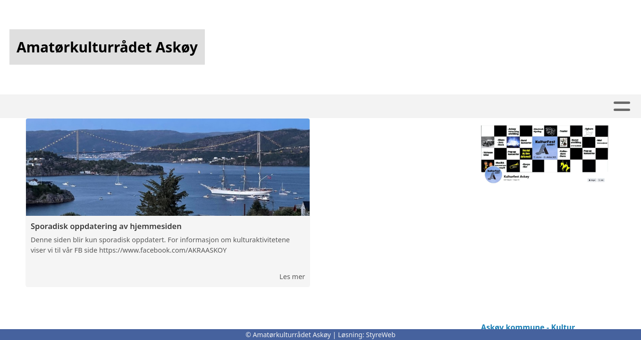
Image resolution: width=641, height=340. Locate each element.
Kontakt (382, 106)
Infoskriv (286, 106)
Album (333, 106)
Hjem (133, 106)
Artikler (236, 106)
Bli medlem (441, 106)
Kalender (180, 106)
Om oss (497, 106)
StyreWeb (381, 334)
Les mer (292, 277)
